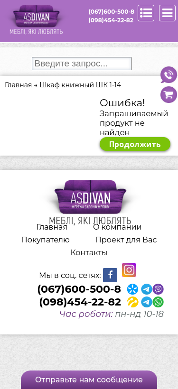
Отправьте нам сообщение (89, 379)
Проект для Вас (126, 239)
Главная (52, 227)
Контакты (89, 252)
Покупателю (45, 239)
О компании (117, 227)
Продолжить (135, 144)
